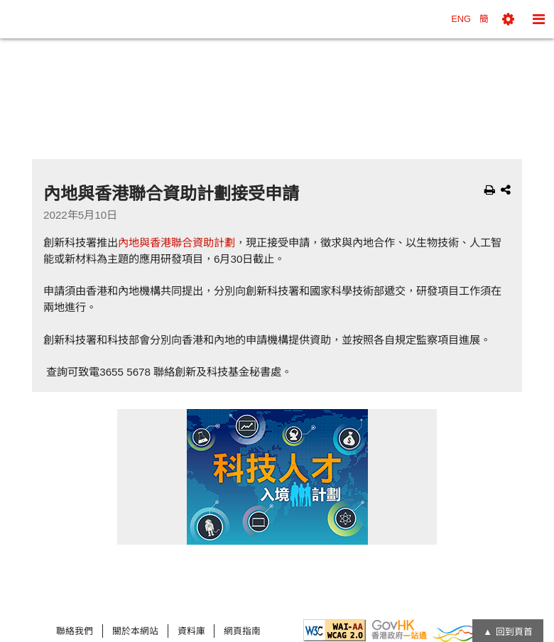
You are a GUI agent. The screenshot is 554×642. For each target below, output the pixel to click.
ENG (461, 18)
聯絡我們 (74, 631)
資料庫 (191, 631)
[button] (508, 19)
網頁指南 (242, 631)
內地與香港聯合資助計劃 (176, 242)
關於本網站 (135, 631)
